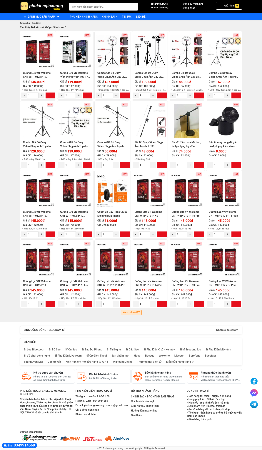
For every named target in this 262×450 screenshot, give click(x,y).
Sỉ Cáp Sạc (132, 349)
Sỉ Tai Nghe (114, 349)
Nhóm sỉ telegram (227, 330)
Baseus (149, 355)
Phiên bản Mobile (86, 414)
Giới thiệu (136, 415)
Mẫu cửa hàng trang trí (180, 361)
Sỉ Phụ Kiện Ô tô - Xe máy (159, 349)
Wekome (164, 355)
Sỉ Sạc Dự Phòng (92, 349)
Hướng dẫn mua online (144, 410)
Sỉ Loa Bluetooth (34, 349)
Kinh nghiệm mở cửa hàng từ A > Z (87, 361)
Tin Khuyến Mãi (33, 361)
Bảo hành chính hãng (158, 372)
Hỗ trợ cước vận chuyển (48, 372)
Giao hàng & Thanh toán (145, 405)
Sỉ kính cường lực (190, 349)
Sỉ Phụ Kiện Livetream (68, 355)
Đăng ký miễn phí (193, 3)
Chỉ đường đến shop (87, 409)
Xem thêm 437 (131, 312)
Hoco (137, 355)
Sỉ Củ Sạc (71, 349)
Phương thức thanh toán (216, 372)
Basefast (210, 355)
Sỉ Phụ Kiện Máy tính (218, 349)
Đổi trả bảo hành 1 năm (103, 374)
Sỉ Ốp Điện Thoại (96, 355)
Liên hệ (141, 16)
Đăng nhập (189, 7)
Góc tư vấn (54, 361)
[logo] (42, 6)
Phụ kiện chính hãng (84, 16)
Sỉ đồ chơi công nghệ (37, 355)
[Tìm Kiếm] (134, 6)
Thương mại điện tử (149, 361)
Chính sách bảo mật (142, 401)
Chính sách (110, 16)
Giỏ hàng (229, 6)
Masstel (179, 355)
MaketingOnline (122, 361)
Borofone (194, 355)
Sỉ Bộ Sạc (55, 349)
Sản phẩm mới (120, 355)
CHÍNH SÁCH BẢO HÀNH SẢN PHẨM (152, 396)
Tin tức (127, 16)
